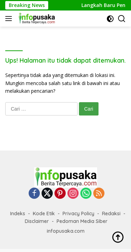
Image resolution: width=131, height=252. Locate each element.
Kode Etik (44, 213)
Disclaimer (37, 221)
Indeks (17, 213)
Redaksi (111, 213)
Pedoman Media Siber (82, 221)
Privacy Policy (78, 213)
